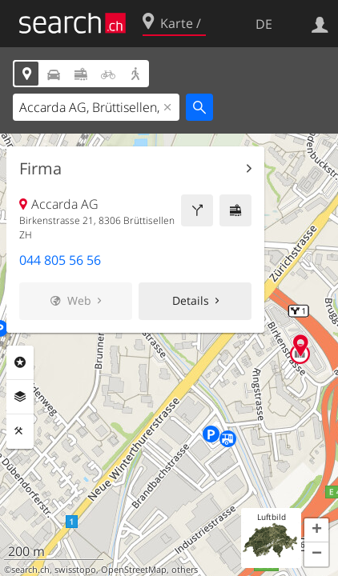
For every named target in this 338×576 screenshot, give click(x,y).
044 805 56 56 (60, 260)
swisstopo (75, 569)
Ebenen (20, 397)
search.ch (30, 569)
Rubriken (20, 362)
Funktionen (20, 431)
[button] (316, 530)
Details (190, 300)
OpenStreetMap (134, 569)
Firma (40, 168)
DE (264, 24)
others (184, 569)
